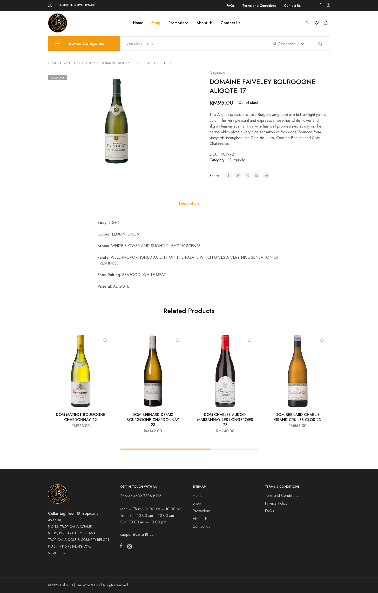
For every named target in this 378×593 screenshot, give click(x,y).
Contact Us (292, 5)
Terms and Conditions (259, 5)
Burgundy (86, 63)
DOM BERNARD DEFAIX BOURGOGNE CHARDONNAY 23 (153, 420)
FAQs (230, 5)
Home (138, 23)
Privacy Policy (276, 503)
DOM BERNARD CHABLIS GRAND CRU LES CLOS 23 (297, 417)
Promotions (178, 23)
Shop (155, 23)
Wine (67, 63)
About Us (204, 23)
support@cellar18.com (138, 534)
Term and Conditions (281, 495)
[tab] (189, 203)
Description (189, 203)
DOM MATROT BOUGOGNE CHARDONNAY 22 (80, 417)
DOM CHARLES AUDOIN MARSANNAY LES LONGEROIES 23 (225, 420)
